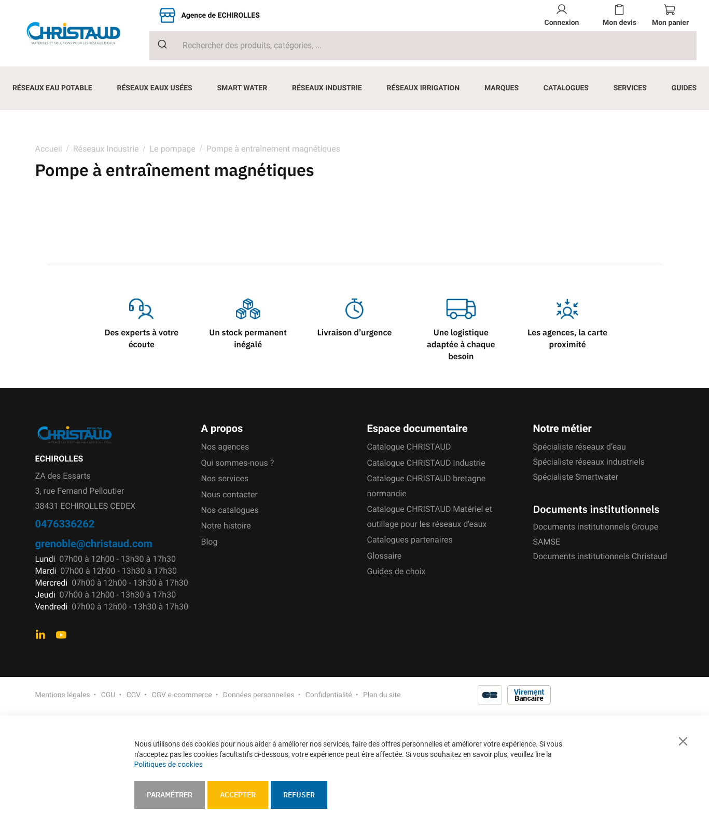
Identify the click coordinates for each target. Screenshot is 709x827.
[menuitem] (52, 88)
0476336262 (65, 524)
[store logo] (81, 33)
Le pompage (172, 149)
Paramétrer (169, 794)
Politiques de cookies (168, 765)
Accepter (238, 794)
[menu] (354, 88)
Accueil (48, 149)
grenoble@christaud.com (93, 543)
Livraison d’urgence (354, 333)
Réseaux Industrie (107, 149)
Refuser (299, 794)
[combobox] (423, 45)
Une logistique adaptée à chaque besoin (461, 345)
